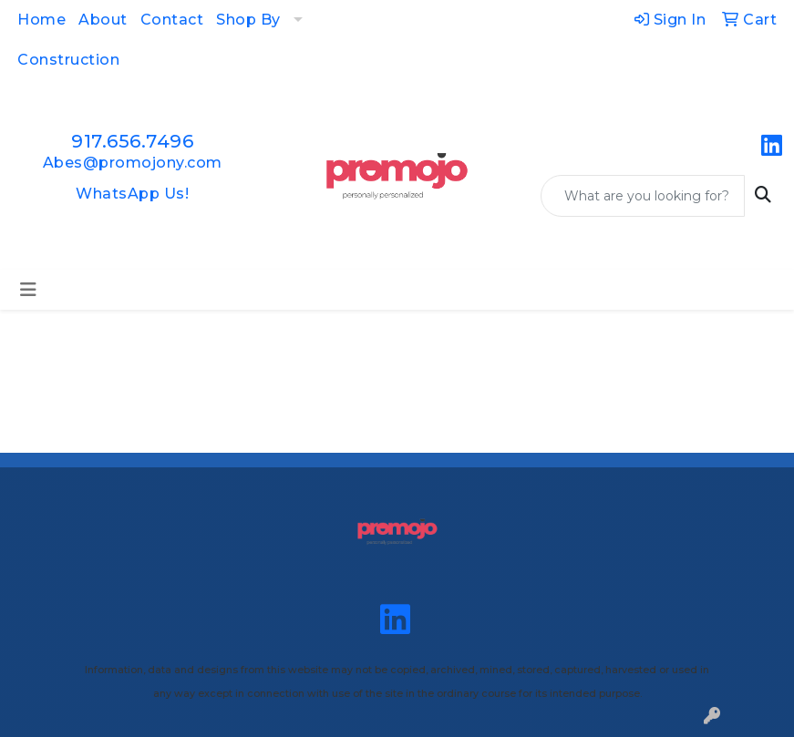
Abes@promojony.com (132, 162)
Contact (172, 19)
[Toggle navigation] (28, 289)
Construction (68, 59)
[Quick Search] (643, 196)
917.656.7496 (132, 141)
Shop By (248, 19)
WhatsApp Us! (132, 193)
